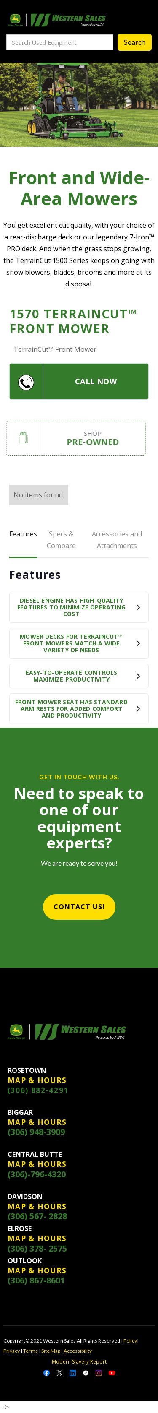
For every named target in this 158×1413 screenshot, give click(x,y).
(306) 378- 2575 (37, 1249)
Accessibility (78, 1351)
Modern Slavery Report (79, 1361)
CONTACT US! (79, 906)
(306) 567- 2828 (37, 1216)
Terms (30, 1351)
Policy (130, 1341)
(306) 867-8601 (36, 1280)
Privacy (11, 1351)
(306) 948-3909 (36, 1132)
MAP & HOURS (37, 1080)
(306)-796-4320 (37, 1174)
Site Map (50, 1351)
